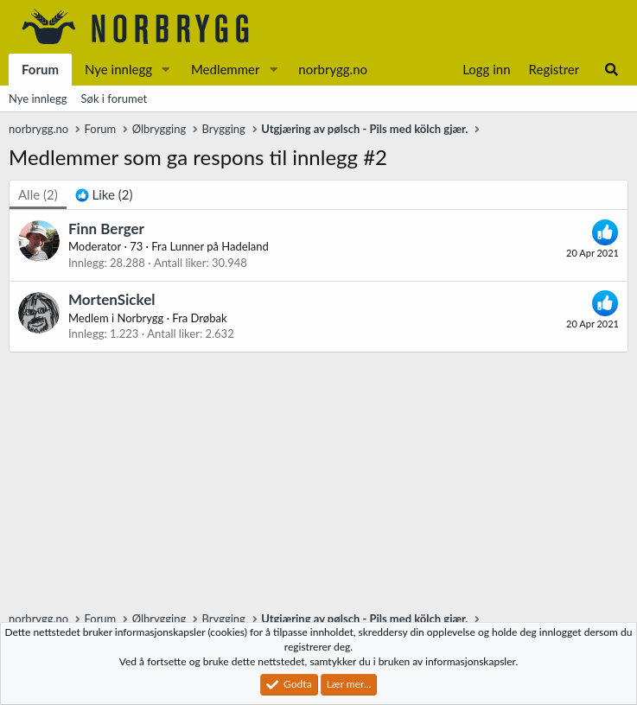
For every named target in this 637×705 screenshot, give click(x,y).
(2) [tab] (38, 194)
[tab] (104, 195)
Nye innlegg (118, 69)
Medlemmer (225, 69)
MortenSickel (111, 299)
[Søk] (611, 70)
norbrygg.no (332, 69)
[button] (166, 70)
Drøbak (209, 318)
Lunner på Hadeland (219, 246)
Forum (40, 69)
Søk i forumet (114, 98)
